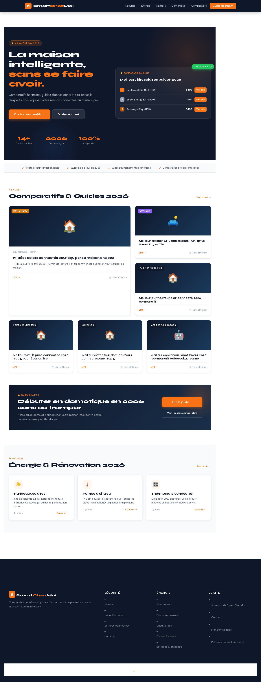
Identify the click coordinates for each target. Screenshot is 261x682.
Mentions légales (221, 629)
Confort (161, 5)
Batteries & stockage (169, 646)
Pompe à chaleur (167, 636)
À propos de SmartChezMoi (228, 605)
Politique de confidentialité (227, 642)
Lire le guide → (182, 402)
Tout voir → (203, 466)
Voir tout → (203, 197)
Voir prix (200, 90)
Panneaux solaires (167, 615)
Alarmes (109, 604)
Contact (216, 617)
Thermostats (164, 604)
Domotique (178, 5)
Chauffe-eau (164, 625)
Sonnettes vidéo (114, 615)
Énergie (145, 5)
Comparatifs (199, 5)
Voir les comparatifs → (29, 114)
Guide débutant (223, 5)
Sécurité (130, 5)
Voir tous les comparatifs (182, 413)
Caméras (109, 636)
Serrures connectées (117, 625)
